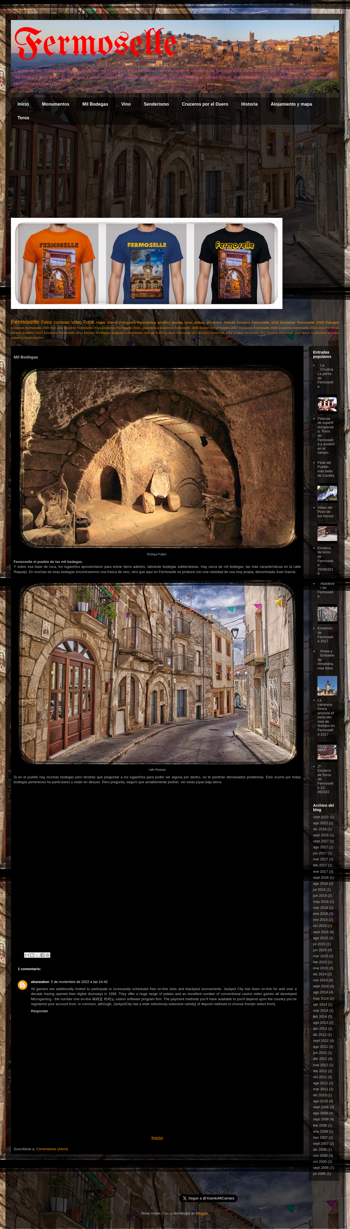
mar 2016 (320, 908)
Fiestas (89, 332)
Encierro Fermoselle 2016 (215, 332)
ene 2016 (320, 914)
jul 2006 (319, 1174)
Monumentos (55, 104)
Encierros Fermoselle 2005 (30, 327)
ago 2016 (320, 883)
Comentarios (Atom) (52, 1149)
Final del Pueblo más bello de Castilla (325, 469)
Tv (312, 332)
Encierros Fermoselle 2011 (63, 332)
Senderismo (156, 104)
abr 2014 (320, 1004)
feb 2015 (320, 962)
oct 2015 (320, 926)
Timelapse (103, 332)
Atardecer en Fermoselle (325, 590)
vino (60, 327)
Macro (306, 332)
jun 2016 (320, 895)
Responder (39, 1011)
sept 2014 (321, 986)
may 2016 (321, 902)
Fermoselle (95, 45)
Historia (249, 104)
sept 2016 (321, 877)
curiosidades (134, 332)
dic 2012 (319, 1035)
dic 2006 (319, 1149)
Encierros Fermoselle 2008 (258, 327)
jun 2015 (320, 950)
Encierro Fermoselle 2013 (181, 332)
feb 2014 (320, 1016)
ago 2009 (320, 1113)
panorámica (150, 327)
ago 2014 (320, 992)
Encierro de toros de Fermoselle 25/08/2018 (325, 561)
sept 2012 (321, 1041)
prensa (177, 322)
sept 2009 (321, 1107)
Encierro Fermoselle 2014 (82, 327)
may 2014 (321, 998)
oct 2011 (320, 1077)
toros (188, 322)
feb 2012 (320, 1071)
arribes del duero (208, 322)
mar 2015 (320, 956)
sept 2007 (321, 1143)
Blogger (202, 1213)
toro (53, 327)
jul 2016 (319, 889)
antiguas (117, 332)
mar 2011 (320, 1089)
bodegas (333, 332)
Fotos (88, 322)
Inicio (23, 104)
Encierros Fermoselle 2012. (121, 327)
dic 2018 (319, 829)
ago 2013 (320, 1022)
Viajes (100, 322)
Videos (112, 322)
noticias (149, 332)
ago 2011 (320, 1083)
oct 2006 (320, 1161)
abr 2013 (320, 1028)
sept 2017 (321, 841)
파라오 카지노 (103, 999)
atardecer (321, 332)
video (76, 322)
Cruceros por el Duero (205, 104)
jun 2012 (320, 1053)
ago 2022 (320, 823)
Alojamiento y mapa (291, 104)
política (38, 337)
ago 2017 (320, 847)
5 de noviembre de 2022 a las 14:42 (79, 982)
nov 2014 (320, 980)
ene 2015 (320, 968)
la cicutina (27, 337)
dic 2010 (319, 1095)
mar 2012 (320, 1065)
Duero (160, 332)
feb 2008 (320, 1125)
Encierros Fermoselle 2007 (219, 327)
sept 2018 (321, 835)
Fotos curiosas (55, 322)
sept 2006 (321, 1168)
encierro (164, 322)
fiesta (335, 327)
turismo (16, 332)
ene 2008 (320, 1131)
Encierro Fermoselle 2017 (249, 332)
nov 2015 (320, 920)
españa (15, 337)
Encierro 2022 (33, 332)
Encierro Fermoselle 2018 (284, 332)
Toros (23, 117)
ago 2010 (320, 1101)
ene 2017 (320, 871)
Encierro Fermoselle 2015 (258, 322)
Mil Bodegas (95, 104)
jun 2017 (320, 853)
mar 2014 (320, 1010)
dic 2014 (319, 974)
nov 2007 (320, 1137)
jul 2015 (319, 944)
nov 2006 (320, 1155)
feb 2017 (320, 865)
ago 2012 (320, 1047)
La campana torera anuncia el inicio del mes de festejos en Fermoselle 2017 (326, 717)
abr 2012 (320, 1059)
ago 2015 (320, 938)
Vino (126, 104)
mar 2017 (320, 859)
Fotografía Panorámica (137, 322)
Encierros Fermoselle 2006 (179, 327)
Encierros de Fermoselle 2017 (325, 634)
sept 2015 (321, 932)
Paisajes (332, 322)
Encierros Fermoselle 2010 (298, 327)
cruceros (324, 327)
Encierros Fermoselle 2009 (302, 322)
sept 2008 (321, 1119)
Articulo (229, 322)
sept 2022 (321, 817)
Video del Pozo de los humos (325, 511)
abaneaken (40, 982)
